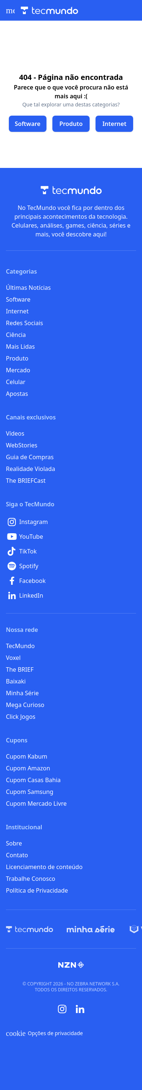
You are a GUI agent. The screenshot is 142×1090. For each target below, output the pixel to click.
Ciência (16, 335)
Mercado (18, 370)
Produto (17, 358)
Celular (15, 382)
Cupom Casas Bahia (33, 780)
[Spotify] (71, 566)
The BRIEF (20, 669)
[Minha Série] (91, 929)
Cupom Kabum (26, 756)
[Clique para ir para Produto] (71, 124)
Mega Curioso (25, 705)
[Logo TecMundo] (49, 10)
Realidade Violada (30, 469)
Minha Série (22, 693)
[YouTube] (71, 536)
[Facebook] (71, 581)
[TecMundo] (29, 929)
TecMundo (20, 646)
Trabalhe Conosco (30, 879)
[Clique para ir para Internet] (114, 124)
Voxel (13, 658)
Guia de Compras (29, 457)
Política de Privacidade (37, 890)
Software (18, 299)
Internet (17, 311)
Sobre (14, 843)
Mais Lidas (20, 346)
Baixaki (16, 681)
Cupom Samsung (29, 792)
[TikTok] (71, 551)
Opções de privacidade (44, 1033)
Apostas (17, 394)
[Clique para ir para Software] (27, 124)
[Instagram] (71, 522)
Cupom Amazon (28, 768)
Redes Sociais (24, 323)
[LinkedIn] (71, 595)
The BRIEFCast (25, 481)
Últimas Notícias (28, 288)
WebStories (21, 445)
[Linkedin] (80, 1009)
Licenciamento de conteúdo (44, 867)
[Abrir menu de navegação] (10, 10)
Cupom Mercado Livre (36, 803)
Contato (17, 855)
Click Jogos (20, 717)
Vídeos (15, 433)
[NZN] (71, 964)
